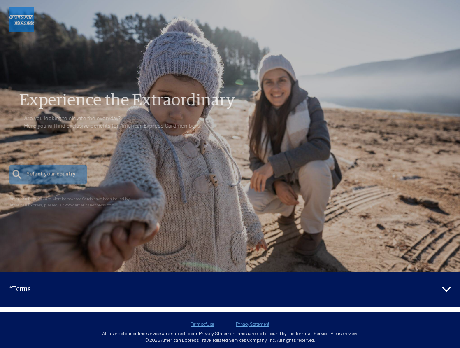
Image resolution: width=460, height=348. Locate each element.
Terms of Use (202, 324)
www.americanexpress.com (90, 212)
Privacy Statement (252, 324)
